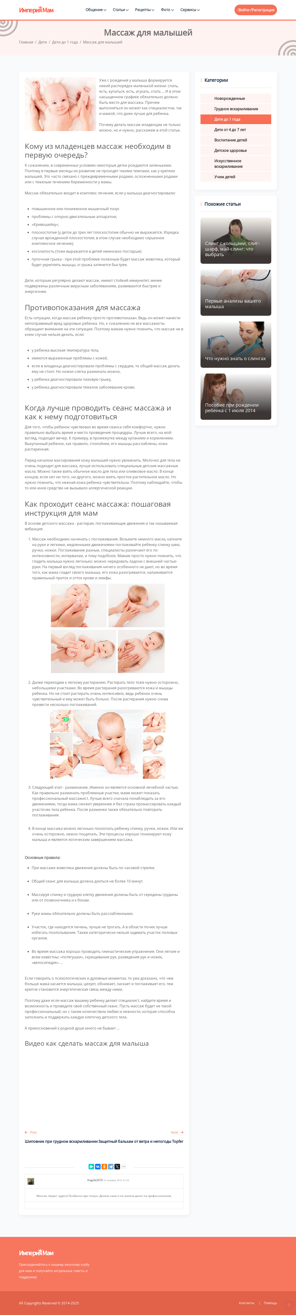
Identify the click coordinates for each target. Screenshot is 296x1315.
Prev (31, 1132)
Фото (167, 9)
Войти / (244, 9)
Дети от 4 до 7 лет (230, 129)
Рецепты (144, 9)
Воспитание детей (230, 140)
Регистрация (263, 9)
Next (177, 1132)
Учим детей (224, 176)
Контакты (247, 1303)
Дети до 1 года (227, 119)
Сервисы (190, 9)
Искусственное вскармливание (228, 163)
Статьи (121, 9)
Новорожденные (229, 98)
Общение (96, 9)
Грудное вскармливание (236, 108)
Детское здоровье (230, 150)
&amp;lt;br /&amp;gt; (104, 1087)
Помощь (270, 1303)
